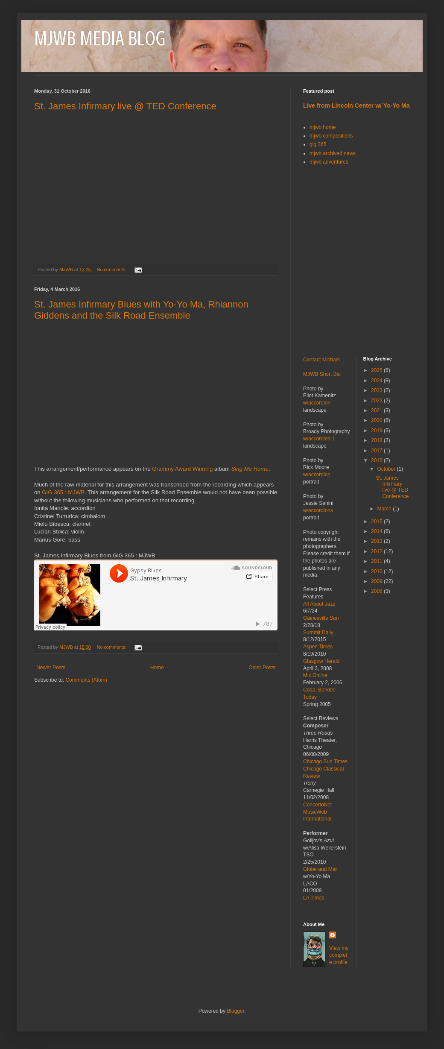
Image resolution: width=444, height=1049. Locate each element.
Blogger (235, 1011)
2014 (377, 531)
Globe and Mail (320, 869)
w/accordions (318, 510)
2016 (377, 460)
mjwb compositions (331, 136)
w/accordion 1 (319, 439)
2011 (377, 561)
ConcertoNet (317, 805)
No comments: (112, 269)
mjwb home (323, 127)
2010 (377, 571)
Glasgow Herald (321, 661)
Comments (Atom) (86, 680)
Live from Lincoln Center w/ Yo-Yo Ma (356, 105)
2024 (377, 381)
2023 (377, 390)
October (387, 469)
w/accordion (316, 403)
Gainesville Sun (321, 618)
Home (157, 668)
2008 (377, 591)
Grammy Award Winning (182, 469)
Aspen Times (318, 647)
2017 (377, 451)
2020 (377, 420)
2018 (377, 440)
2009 (377, 581)
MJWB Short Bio (322, 374)
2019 (377, 431)
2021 (377, 410)
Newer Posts (50, 668)
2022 (377, 401)
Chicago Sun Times (325, 762)
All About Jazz (319, 604)
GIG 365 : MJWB (63, 492)
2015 (377, 521)
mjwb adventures (329, 162)
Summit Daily (318, 633)
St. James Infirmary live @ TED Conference (125, 106)
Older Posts (261, 668)
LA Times (313, 898)
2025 (377, 370)
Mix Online (315, 675)
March (385, 509)
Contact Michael (321, 360)
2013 (377, 541)
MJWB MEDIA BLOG (99, 38)
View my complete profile (338, 955)
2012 (377, 551)
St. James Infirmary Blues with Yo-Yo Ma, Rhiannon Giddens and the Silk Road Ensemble (141, 310)
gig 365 (318, 144)
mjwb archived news (333, 153)
